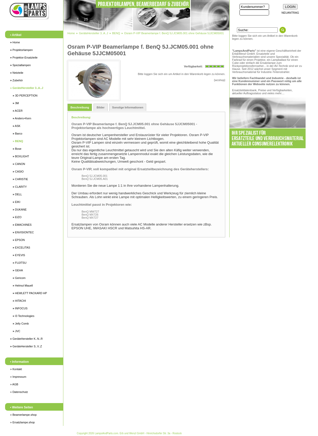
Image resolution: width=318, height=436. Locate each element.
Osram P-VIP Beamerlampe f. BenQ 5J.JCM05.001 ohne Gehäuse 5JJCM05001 (174, 33)
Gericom (19, 277)
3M (16, 103)
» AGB (14, 384)
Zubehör (16, 80)
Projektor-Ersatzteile (24, 57)
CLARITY (20, 186)
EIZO (17, 217)
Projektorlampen (21, 49)
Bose (17, 148)
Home (15, 42)
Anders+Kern (22, 118)
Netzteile (16, 72)
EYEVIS (19, 255)
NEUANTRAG (290, 12)
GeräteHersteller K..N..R (26, 338)
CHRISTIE (20, 179)
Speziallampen (20, 65)
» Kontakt (16, 369)
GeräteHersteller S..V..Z (26, 346)
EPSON (19, 239)
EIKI (16, 201)
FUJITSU (19, 262)
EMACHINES (22, 224)
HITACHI (19, 300)
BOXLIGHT (21, 156)
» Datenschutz (19, 391)
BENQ (18, 141)
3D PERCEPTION (25, 95)
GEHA (18, 270)
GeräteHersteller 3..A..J (26, 87)
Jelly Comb (21, 323)
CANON (19, 163)
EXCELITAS (21, 247)
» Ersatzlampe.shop (22, 422)
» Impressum (18, 376)
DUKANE (20, 209)
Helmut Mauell (23, 285)
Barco (17, 133)
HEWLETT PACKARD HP (30, 293)
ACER (18, 110)
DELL (17, 194)
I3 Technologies (23, 315)
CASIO (18, 171)
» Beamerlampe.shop (23, 414)
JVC (16, 331)
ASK (17, 125)
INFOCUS (20, 308)
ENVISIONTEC (23, 232)
